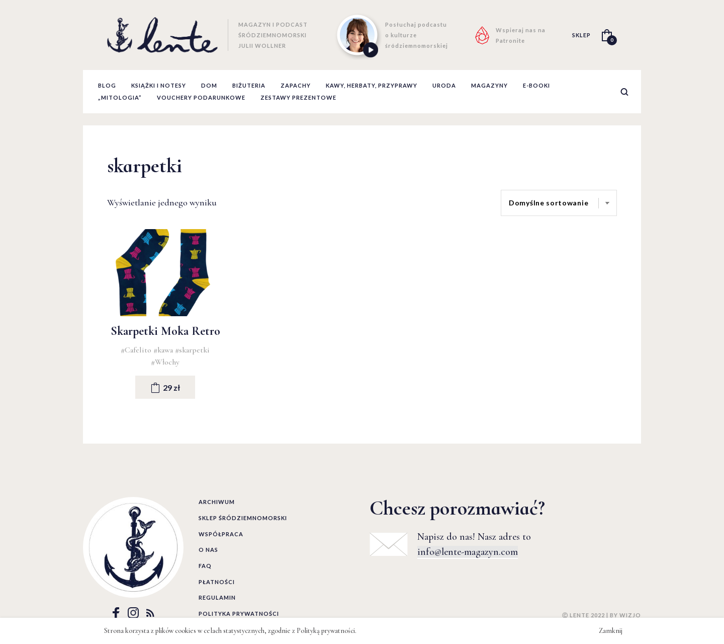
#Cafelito (137, 350)
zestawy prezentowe (298, 97)
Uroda (444, 85)
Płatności (217, 582)
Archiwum (217, 501)
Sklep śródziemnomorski (243, 518)
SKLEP (581, 35)
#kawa (164, 350)
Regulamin (217, 597)
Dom (209, 85)
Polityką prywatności (326, 630)
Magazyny (489, 85)
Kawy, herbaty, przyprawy (371, 85)
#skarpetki (192, 350)
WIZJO (630, 615)
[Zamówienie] (559, 203)
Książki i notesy (158, 85)
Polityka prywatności (239, 613)
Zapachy (296, 85)
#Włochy (165, 362)
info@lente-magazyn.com (467, 552)
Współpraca (221, 534)
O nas (208, 549)
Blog (107, 85)
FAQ (205, 565)
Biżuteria (248, 85)
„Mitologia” (120, 97)
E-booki (536, 85)
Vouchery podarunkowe (201, 97)
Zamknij (610, 630)
